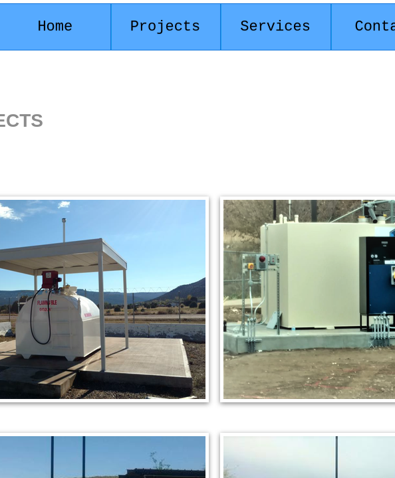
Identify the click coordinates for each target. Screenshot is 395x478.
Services (275, 27)
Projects (165, 27)
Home (54, 27)
